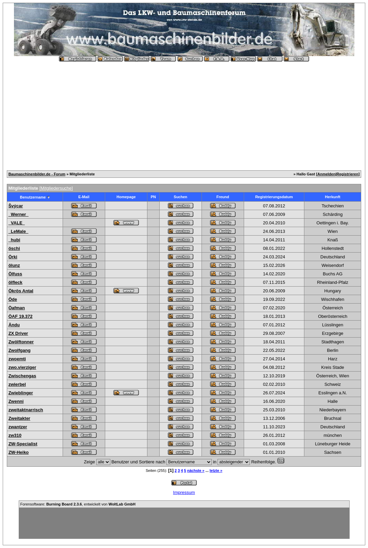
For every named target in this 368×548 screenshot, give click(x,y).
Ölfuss (15, 273)
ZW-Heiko (19, 452)
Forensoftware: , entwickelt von (77, 504)
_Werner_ (19, 214)
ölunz (14, 265)
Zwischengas (22, 375)
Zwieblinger (21, 392)
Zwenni (16, 401)
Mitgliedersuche (56, 188)
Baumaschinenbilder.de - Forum (37, 174)
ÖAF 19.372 (21, 316)
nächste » (196, 470)
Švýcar (16, 205)
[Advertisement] (184, 113)
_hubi (14, 239)
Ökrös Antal (21, 290)
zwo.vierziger (22, 367)
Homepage (125, 197)
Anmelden (326, 174)
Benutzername (33, 197)
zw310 (15, 435)
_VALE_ (17, 222)
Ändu (14, 324)
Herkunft (332, 197)
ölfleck (15, 282)
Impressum (184, 492)
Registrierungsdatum (274, 197)
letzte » (216, 470)
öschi (14, 248)
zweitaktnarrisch (26, 409)
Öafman (17, 307)
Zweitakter (19, 418)
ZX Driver (18, 333)
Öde (13, 299)
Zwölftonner (21, 341)
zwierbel (17, 384)
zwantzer (18, 426)
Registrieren (347, 174)
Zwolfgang (20, 350)
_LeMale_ (19, 231)
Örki (13, 256)
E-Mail (83, 197)
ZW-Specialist (23, 443)
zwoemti (17, 358)
